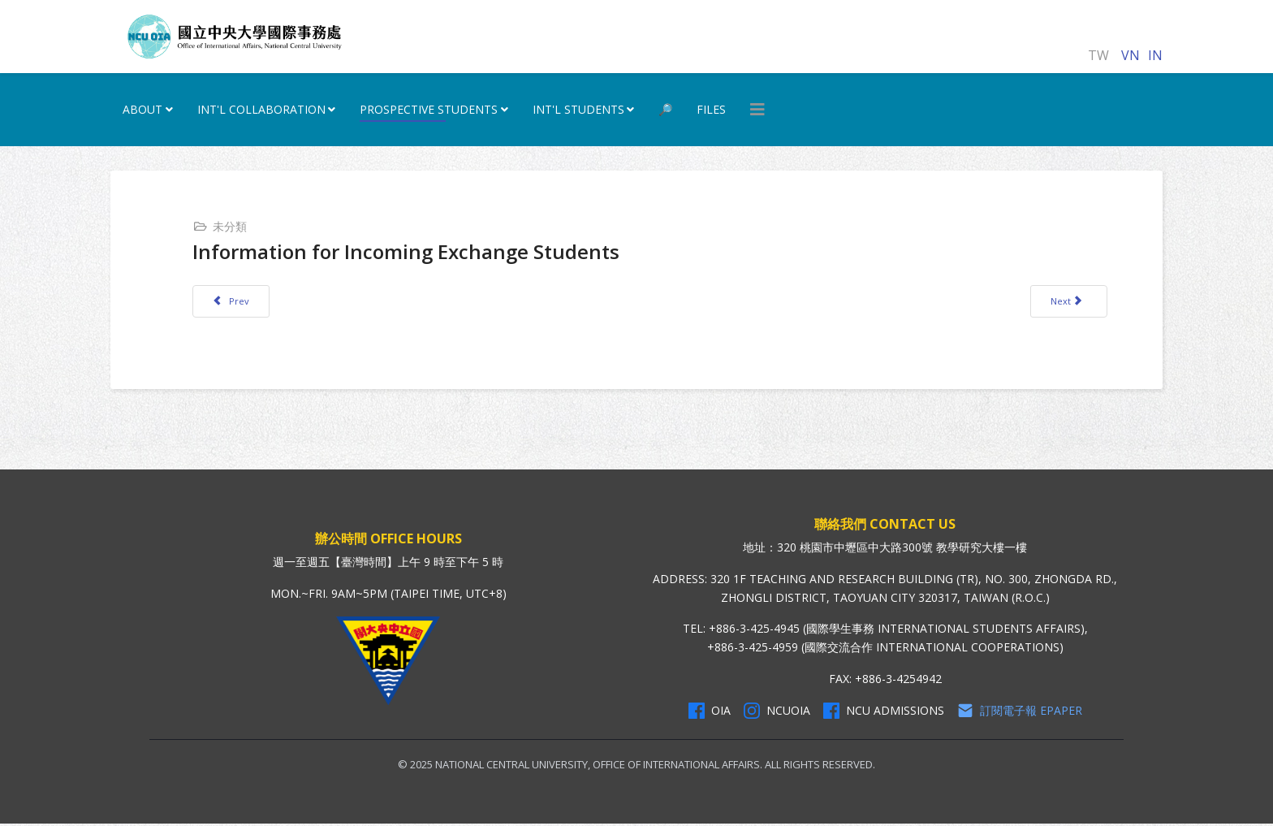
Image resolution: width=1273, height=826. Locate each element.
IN (1155, 55)
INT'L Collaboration (261, 109)
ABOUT (142, 109)
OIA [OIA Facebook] (709, 712)
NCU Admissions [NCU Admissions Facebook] (883, 712)
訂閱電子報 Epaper (1019, 712)
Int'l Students (578, 109)
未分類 (231, 226)
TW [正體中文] (1098, 55)
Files (711, 109)
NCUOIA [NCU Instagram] (777, 712)
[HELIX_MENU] (757, 109)
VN (1130, 55)
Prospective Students (429, 109)
